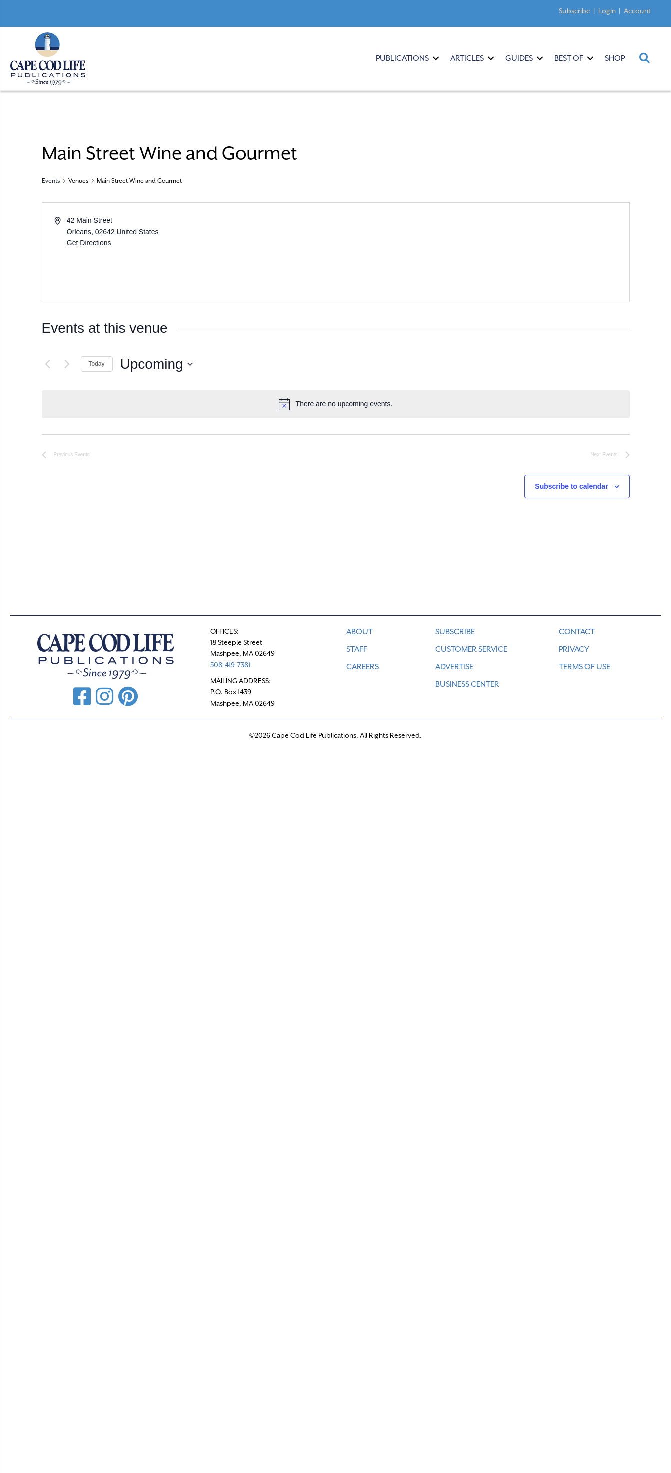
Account (637, 11)
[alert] (336, 404)
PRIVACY (574, 649)
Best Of (568, 58)
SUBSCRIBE (455, 632)
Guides (519, 58)
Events (51, 181)
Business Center (467, 684)
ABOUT (359, 632)
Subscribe (574, 11)
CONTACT (577, 632)
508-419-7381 (230, 665)
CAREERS (362, 667)
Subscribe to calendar (571, 486)
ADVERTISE (454, 667)
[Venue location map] (481, 252)
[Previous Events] (48, 364)
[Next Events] (67, 364)
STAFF (356, 649)
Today (97, 364)
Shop (615, 58)
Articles (467, 58)
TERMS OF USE (584, 667)
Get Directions (89, 243)
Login (607, 11)
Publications (402, 58)
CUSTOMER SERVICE (471, 649)
